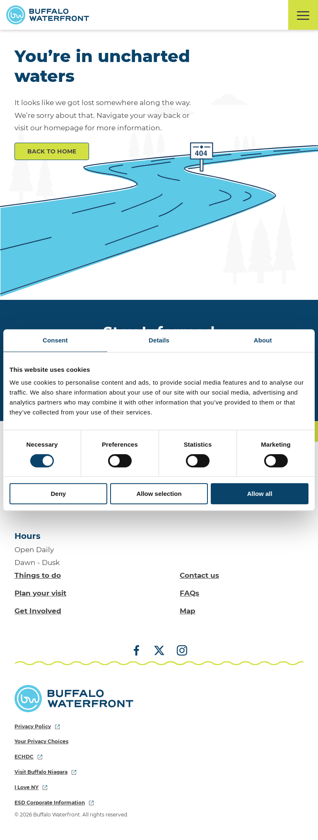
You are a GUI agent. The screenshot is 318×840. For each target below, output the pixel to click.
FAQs (189, 593)
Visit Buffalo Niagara (45, 772)
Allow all (259, 493)
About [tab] (263, 340)
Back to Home (52, 151)
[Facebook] (139, 651)
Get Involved (37, 611)
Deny (58, 493)
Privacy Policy (37, 726)
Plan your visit (40, 593)
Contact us (199, 575)
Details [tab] (159, 340)
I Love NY (30, 787)
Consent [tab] (55, 340)
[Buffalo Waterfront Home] (47, 15)
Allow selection (158, 493)
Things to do (37, 575)
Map (187, 611)
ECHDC (28, 757)
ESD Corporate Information (54, 802)
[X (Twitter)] (159, 651)
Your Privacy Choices (41, 741)
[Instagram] (179, 651)
